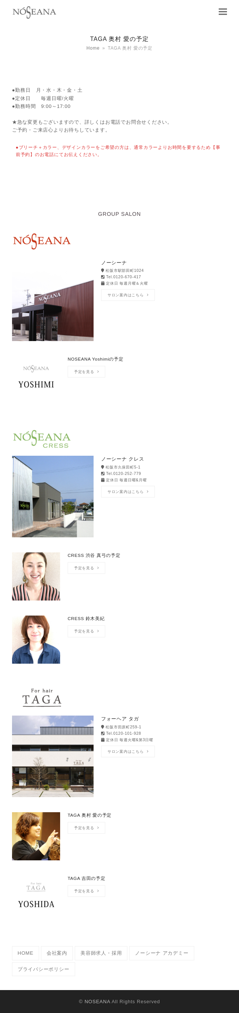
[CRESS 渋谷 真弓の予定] (119, 580)
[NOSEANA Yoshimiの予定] (119, 384)
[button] (223, 11)
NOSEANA (97, 1001)
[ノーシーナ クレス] (119, 497)
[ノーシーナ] (119, 301)
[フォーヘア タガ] (119, 757)
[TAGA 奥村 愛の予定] (119, 840)
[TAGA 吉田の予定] (119, 903)
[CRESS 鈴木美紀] (119, 643)
